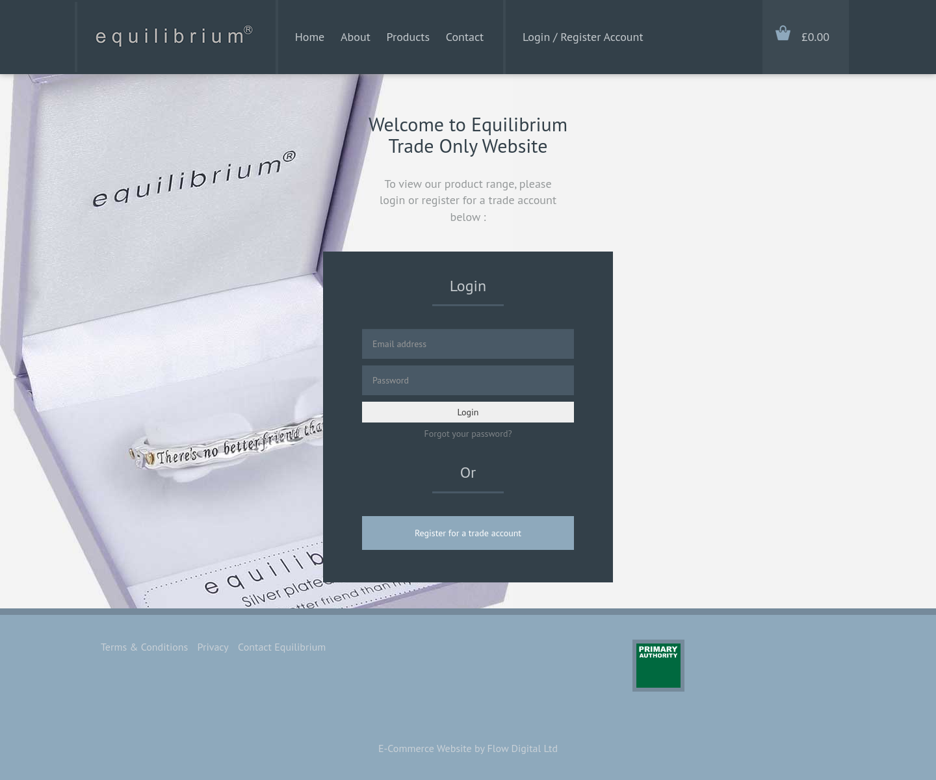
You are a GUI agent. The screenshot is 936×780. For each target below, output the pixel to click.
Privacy (213, 646)
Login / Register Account (583, 36)
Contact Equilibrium (282, 646)
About (355, 36)
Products (408, 36)
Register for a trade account (468, 533)
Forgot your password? (468, 433)
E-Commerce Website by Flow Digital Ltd (468, 748)
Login (468, 412)
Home (310, 36)
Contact (465, 36)
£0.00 (815, 36)
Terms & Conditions (144, 646)
